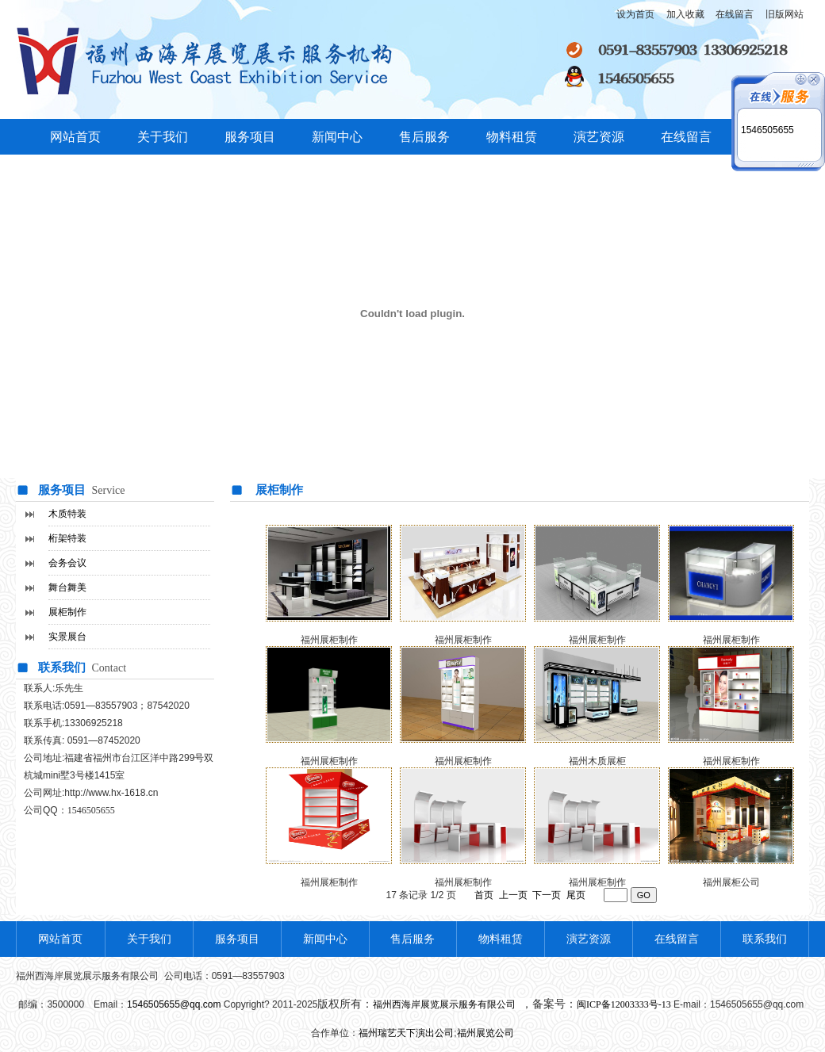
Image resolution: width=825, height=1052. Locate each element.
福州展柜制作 (329, 882)
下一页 (546, 895)
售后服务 (424, 136)
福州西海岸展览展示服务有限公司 (445, 1004)
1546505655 (767, 130)
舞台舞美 (67, 587)
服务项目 (249, 136)
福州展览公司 (485, 1033)
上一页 (513, 895)
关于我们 (162, 136)
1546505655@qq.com (174, 1004)
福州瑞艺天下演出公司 (406, 1033)
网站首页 (75, 136)
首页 (483, 895)
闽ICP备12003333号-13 (624, 1004)
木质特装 (67, 513)
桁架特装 (67, 538)
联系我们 (764, 939)
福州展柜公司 (731, 882)
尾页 (575, 895)
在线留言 (686, 136)
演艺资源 (599, 136)
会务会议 (67, 562)
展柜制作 (67, 612)
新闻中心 (337, 136)
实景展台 (67, 636)
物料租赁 (511, 136)
